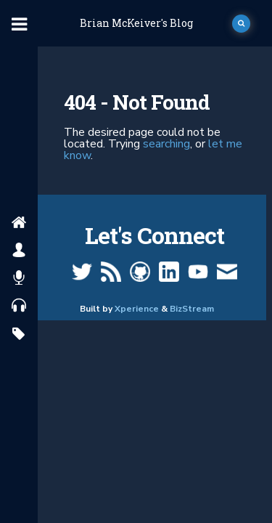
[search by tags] (18, 334)
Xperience (137, 309)
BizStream (192, 309)
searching (166, 144)
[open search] (241, 24)
